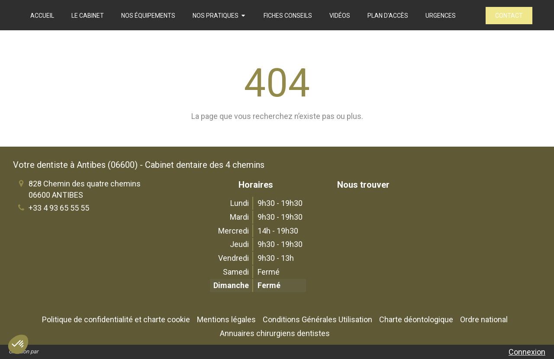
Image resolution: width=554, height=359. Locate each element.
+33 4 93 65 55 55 (59, 207)
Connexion (527, 351)
